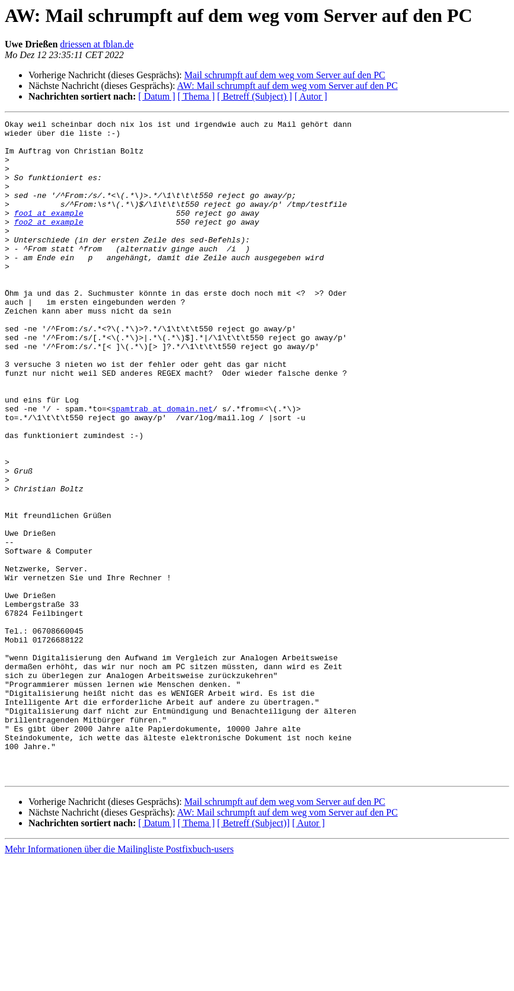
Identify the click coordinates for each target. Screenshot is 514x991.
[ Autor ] (311, 96)
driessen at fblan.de (96, 44)
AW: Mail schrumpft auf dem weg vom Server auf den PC (287, 86)
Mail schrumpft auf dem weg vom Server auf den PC (284, 75)
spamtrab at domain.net (162, 467)
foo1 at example (49, 232)
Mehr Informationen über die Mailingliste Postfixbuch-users (119, 981)
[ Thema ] (196, 96)
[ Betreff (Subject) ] (254, 96)
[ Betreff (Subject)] (253, 955)
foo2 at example (49, 243)
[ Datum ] (156, 96)
